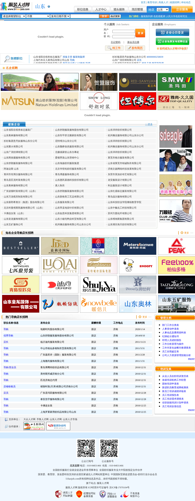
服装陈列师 (147, 16)
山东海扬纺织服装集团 (67, 163)
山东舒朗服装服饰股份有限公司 (72, 129)
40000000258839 (154, 56)
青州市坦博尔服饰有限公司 (18, 174)
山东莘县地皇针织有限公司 (69, 207)
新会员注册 (133, 42)
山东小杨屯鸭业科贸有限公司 (70, 218)
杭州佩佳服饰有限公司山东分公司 (126, 135)
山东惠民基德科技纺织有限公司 (72, 180)
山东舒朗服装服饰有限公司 (18, 163)
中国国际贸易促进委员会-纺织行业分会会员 (134, 474)
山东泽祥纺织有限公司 (120, 129)
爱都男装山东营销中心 (67, 157)
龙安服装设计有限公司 (120, 180)
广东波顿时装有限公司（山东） (20, 191)
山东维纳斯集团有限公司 (121, 218)
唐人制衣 (60, 185)
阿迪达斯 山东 (11, 168)
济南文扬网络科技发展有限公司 (124, 168)
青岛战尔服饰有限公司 (120, 196)
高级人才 (163, 2)
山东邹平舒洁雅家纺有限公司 (70, 135)
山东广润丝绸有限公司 (124, 60)
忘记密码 (115, 42)
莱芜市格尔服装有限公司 (121, 157)
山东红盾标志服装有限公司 (122, 191)
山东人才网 (56, 419)
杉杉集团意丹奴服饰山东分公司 (129, 56)
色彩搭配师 (159, 16)
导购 (72, 60)
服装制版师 (79, 56)
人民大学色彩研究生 (176, 16)
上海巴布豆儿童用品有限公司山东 (51, 60)
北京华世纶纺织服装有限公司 (70, 168)
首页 (143, 2)
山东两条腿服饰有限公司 (17, 157)
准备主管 (67, 56)
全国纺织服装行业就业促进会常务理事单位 (75, 470)
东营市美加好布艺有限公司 (122, 174)
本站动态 (186, 2)
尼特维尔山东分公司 (66, 141)
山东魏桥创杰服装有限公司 (69, 146)
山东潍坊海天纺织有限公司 (122, 224)
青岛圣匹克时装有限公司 (17, 180)
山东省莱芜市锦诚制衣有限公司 (124, 163)
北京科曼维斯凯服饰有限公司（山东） (24, 207)
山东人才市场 (70, 419)
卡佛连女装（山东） (14, 213)
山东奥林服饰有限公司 (16, 135)
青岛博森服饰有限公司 (67, 174)
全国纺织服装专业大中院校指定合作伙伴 (120, 470)
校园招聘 (174, 2)
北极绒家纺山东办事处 (67, 152)
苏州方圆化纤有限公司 (120, 213)
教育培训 (152, 2)
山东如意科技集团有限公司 (69, 213)
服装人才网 (103, 483)
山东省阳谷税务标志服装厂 (47, 56)
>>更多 (149, 124)
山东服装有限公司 (64, 202)
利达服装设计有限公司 (120, 185)
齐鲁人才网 (43, 419)
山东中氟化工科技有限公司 (122, 207)
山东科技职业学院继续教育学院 (124, 202)
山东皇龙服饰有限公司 (16, 218)
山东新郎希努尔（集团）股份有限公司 (24, 202)
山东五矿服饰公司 (13, 224)
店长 (139, 60)
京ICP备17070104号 (119, 487)
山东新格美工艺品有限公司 (69, 196)
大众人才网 (29, 419)
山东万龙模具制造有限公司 (18, 196)
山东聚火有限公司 (13, 146)
